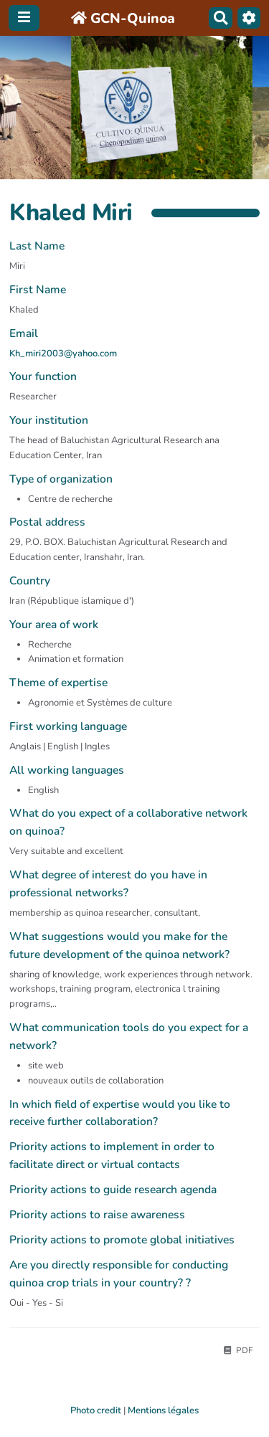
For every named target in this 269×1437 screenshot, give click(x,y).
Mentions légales (163, 1410)
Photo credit (95, 1410)
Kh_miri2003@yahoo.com (63, 353)
